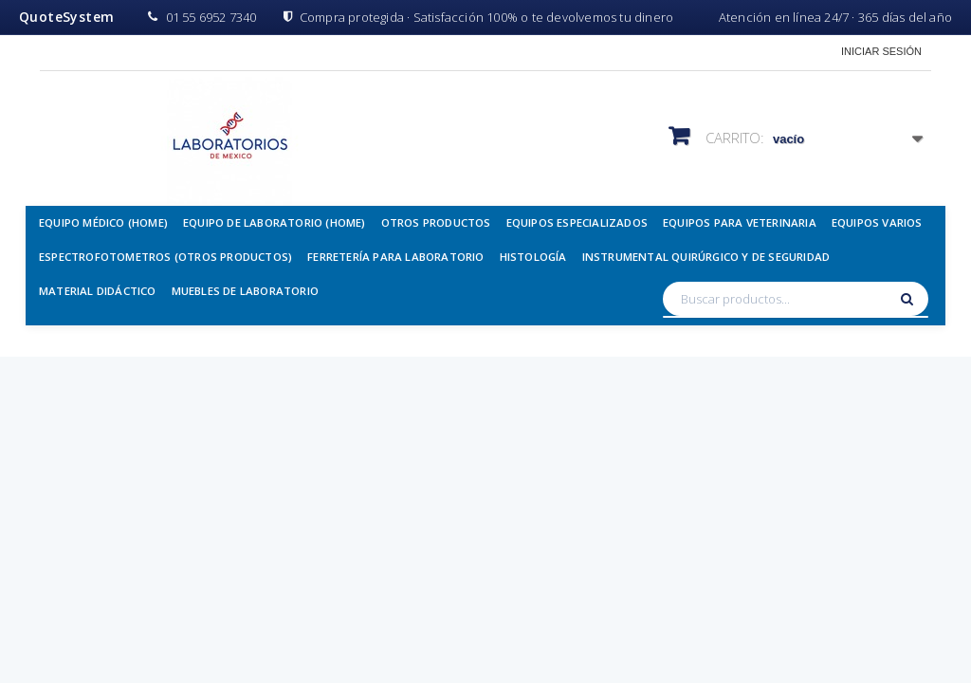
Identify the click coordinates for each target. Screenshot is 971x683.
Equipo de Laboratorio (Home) (274, 222)
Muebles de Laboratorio (245, 291)
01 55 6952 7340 (202, 17)
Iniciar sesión (881, 51)
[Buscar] (909, 299)
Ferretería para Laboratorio (395, 256)
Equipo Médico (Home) (103, 222)
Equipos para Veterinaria (739, 222)
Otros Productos (436, 222)
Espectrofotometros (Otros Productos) (165, 256)
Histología (533, 256)
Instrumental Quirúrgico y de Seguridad (706, 256)
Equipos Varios (877, 222)
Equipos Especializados (577, 222)
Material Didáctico (97, 291)
